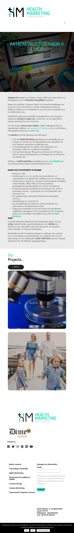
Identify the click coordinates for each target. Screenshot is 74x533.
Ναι (27, 530)
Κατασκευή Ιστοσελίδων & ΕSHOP (19, 478)
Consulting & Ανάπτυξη (18, 469)
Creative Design (15, 484)
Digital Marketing (16, 473)
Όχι (33, 530)
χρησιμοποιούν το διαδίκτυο (38, 128)
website (28, 176)
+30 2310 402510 (47, 515)
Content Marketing (17, 488)
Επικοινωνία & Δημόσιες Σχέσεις (22, 492)
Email (39, 467)
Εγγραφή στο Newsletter (47, 464)
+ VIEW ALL (15, 267)
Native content (15, 464)
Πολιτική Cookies (43, 530)
